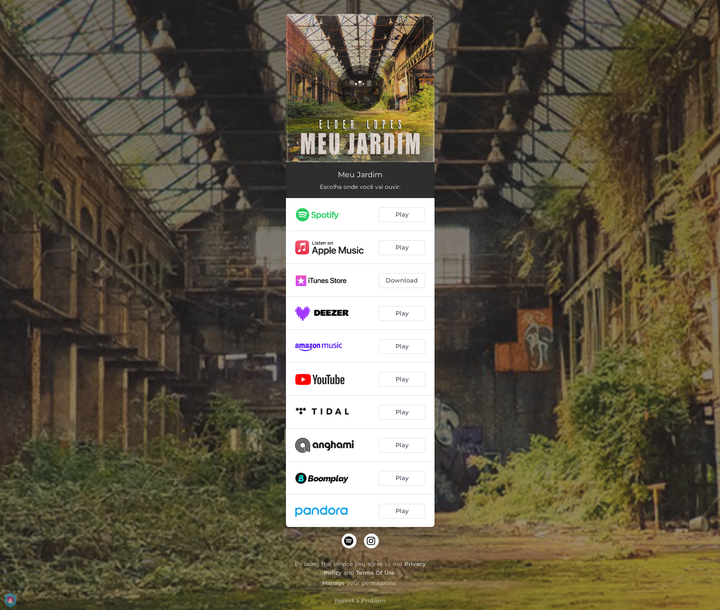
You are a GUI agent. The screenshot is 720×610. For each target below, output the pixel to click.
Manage (333, 582)
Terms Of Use (375, 572)
